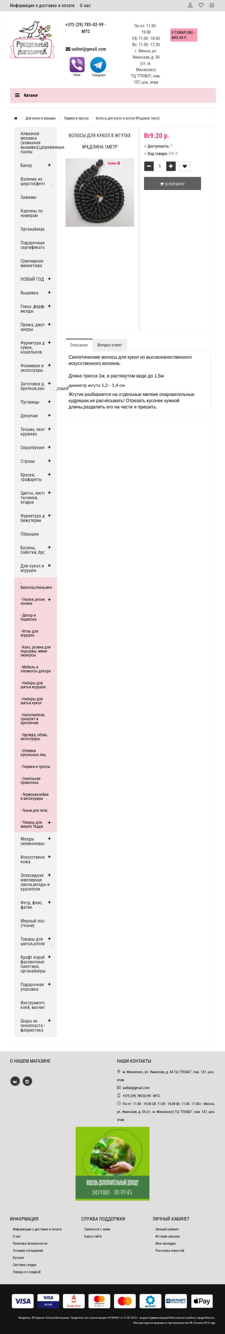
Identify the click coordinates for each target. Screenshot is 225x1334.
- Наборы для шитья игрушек (33, 685)
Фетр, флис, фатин (31, 905)
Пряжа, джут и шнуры (34, 327)
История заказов (167, 1236)
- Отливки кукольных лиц (33, 752)
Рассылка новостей (169, 1251)
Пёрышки (30, 534)
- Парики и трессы (35, 766)
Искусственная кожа (35, 859)
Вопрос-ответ (110, 345)
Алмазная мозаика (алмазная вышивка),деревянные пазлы (39, 142)
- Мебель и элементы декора (36, 669)
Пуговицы (30, 402)
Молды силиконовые (33, 841)
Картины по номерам (32, 213)
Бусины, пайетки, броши (35, 550)
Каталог (18, 1258)
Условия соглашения (28, 1251)
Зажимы (29, 197)
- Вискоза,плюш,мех (36, 585)
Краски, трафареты (31, 477)
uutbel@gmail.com (89, 49)
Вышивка (29, 293)
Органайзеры (33, 229)
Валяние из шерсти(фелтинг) (37, 181)
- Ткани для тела (34, 810)
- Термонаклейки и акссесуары (34, 796)
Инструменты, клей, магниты (34, 1005)
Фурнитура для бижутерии (35, 518)
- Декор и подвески (29, 617)
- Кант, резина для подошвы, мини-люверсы (36, 651)
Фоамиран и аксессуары (32, 368)
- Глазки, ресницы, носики (35, 601)
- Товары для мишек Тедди (32, 824)
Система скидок (25, 1265)
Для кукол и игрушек (32, 568)
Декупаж (29, 415)
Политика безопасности (30, 1244)
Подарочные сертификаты (33, 245)
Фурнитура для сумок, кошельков (35, 347)
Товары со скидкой (26, 1272)
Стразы (28, 461)
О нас (85, 5)
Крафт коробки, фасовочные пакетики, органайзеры (35, 964)
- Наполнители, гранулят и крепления (33, 719)
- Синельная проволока (30, 780)
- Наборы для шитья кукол (32, 701)
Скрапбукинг (33, 447)
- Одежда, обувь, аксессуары (34, 736)
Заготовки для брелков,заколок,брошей (39, 386)
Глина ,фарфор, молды (35, 309)
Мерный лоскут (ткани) (35, 923)
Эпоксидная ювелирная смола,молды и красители (35, 882)
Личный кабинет (167, 1229)
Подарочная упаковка (32, 987)
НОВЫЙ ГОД (32, 279)
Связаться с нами (97, 1229)
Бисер (26, 165)
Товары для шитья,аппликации (38, 941)
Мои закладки (165, 1244)
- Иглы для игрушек (29, 633)
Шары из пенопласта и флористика (33, 1025)
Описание (79, 345)
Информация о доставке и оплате (42, 5)
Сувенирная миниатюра (32, 263)
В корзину (172, 184)
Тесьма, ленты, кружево (35, 432)
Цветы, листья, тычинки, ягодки (35, 497)
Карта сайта (93, 1236)
